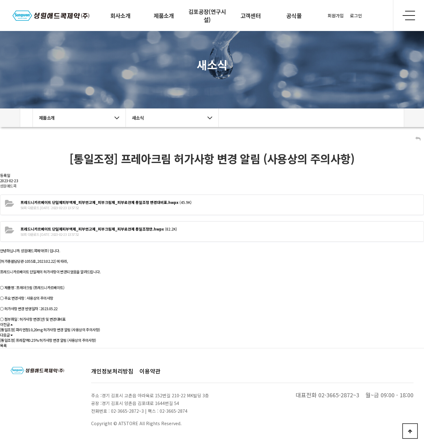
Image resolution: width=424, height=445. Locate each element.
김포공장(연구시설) (207, 15)
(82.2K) (98, 228)
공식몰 (294, 15)
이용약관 (150, 371)
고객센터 (251, 15)
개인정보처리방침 (112, 371)
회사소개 (120, 15)
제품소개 (164, 15)
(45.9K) (106, 202)
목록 (3, 345)
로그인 (356, 15)
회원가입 (336, 15)
